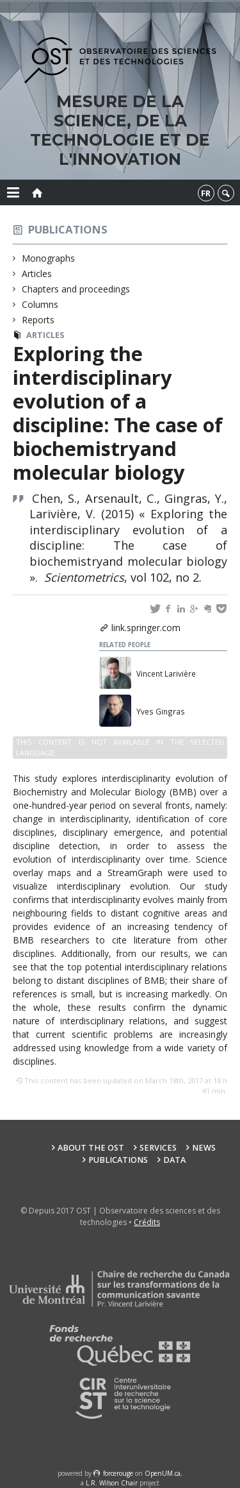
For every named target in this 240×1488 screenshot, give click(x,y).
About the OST (91, 1147)
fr (206, 193)
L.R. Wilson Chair (112, 1482)
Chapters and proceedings (76, 289)
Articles (37, 273)
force (118, 1473)
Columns (40, 304)
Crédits (147, 1222)
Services (158, 1147)
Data (174, 1159)
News (204, 1147)
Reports (38, 320)
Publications (68, 229)
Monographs (48, 258)
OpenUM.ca (162, 1473)
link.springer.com (145, 627)
